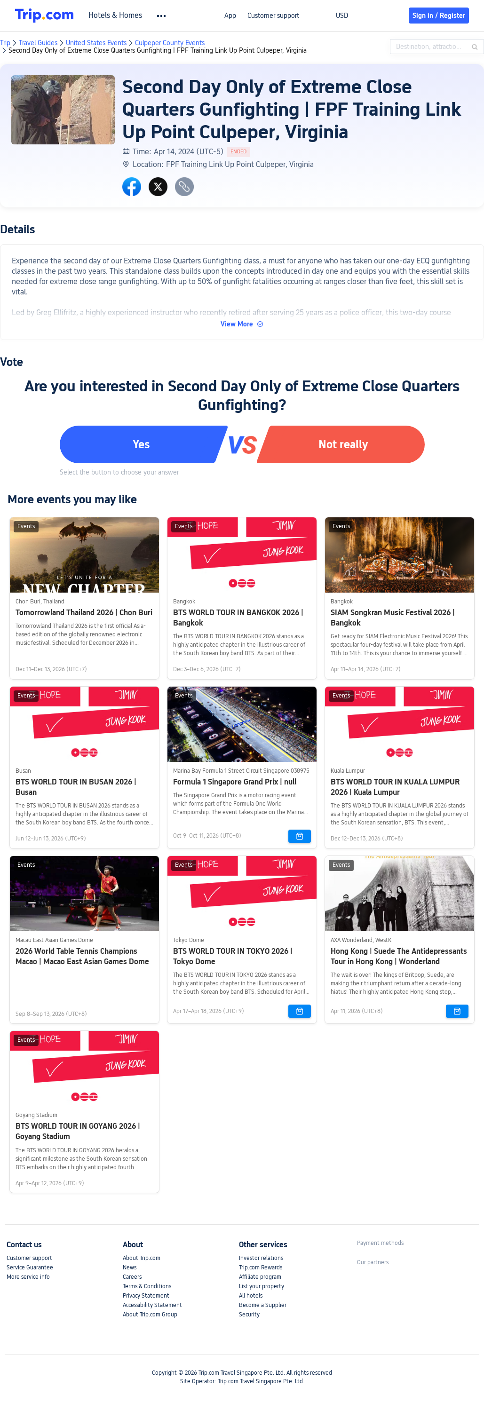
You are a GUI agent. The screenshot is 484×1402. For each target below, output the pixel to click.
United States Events (96, 43)
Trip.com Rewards (260, 1267)
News (129, 1267)
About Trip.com (141, 1258)
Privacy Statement (146, 1295)
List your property (261, 1286)
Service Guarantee (30, 1267)
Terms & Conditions (147, 1286)
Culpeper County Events (170, 43)
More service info (28, 1277)
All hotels (250, 1295)
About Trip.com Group (150, 1314)
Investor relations (261, 1258)
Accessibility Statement (152, 1305)
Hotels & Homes (115, 15)
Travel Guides (38, 43)
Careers (132, 1277)
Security (249, 1314)
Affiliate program (260, 1277)
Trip (5, 43)
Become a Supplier (262, 1305)
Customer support (273, 15)
